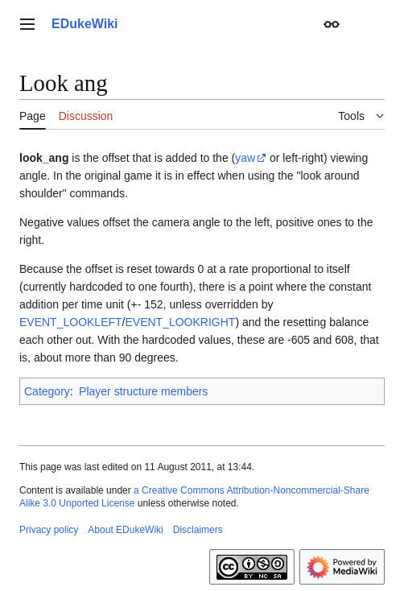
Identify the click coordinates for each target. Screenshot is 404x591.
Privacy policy (48, 529)
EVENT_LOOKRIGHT (180, 322)
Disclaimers (198, 529)
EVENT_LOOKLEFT (70, 322)
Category (47, 391)
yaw (245, 157)
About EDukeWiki (125, 529)
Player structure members (143, 391)
